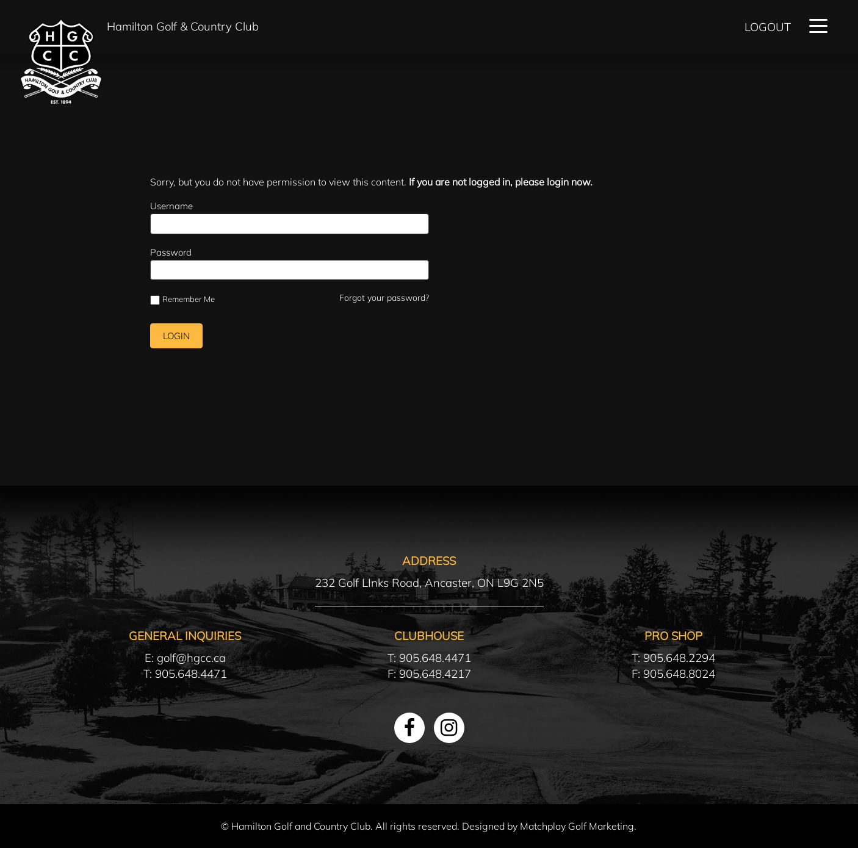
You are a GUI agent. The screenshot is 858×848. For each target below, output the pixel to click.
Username (171, 206)
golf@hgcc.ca (191, 657)
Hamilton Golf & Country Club (183, 26)
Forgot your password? (384, 297)
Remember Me (182, 299)
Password (171, 252)
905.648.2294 (679, 657)
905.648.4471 (191, 673)
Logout (767, 27)
